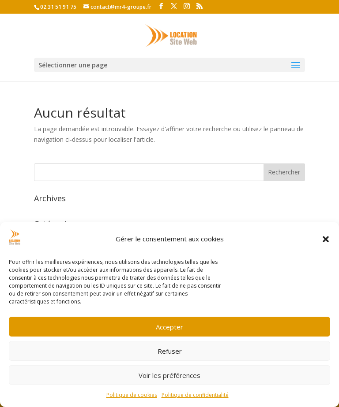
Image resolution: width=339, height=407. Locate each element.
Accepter (169, 326)
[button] (325, 239)
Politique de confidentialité (195, 395)
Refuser (170, 351)
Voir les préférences (169, 375)
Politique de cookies (131, 395)
